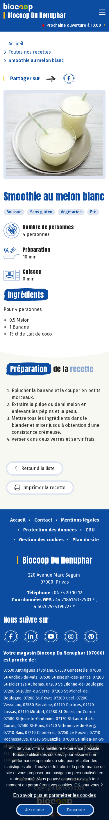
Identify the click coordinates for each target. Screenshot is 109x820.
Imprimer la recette (40, 488)
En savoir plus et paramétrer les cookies (54, 795)
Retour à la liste (35, 468)
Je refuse (34, 809)
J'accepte (75, 809)
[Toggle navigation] (102, 14)
